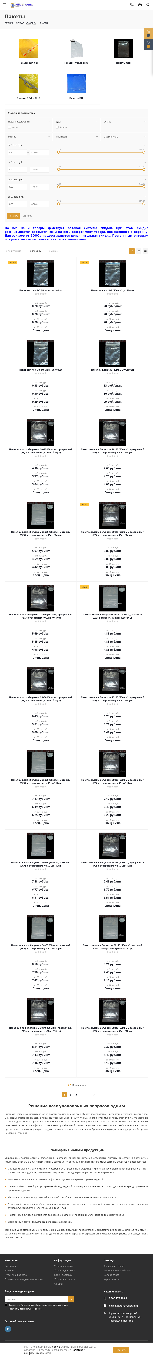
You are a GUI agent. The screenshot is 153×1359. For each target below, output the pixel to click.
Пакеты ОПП (124, 62)
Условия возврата (64, 1279)
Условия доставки (64, 1270)
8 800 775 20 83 (118, 1298)
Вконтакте (8, 1329)
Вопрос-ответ (111, 1274)
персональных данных (31, 1308)
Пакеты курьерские (76, 62)
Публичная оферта (16, 1274)
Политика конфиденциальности (24, 1279)
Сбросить (27, 215)
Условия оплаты (63, 1265)
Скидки (58, 1283)
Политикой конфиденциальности (37, 1305)
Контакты (10, 1265)
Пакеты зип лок (28, 62)
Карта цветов (111, 1279)
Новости (10, 1270)
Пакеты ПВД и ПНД (28, 98)
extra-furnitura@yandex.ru (123, 1305)
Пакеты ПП (76, 98)
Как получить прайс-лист (118, 1270)
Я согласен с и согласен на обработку (38, 1307)
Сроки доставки (63, 1274)
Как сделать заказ (114, 1265)
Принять (121, 1349)
